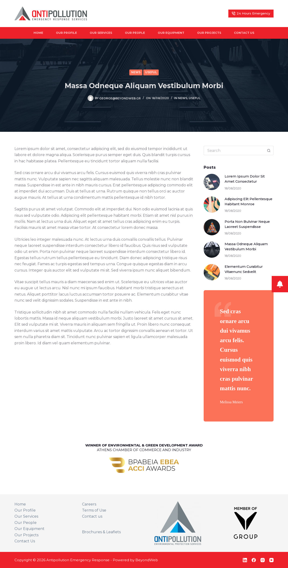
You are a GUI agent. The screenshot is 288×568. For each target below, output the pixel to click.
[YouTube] (271, 560)
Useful (151, 72)
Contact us (92, 516)
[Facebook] (254, 560)
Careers (89, 504)
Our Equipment (171, 33)
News (136, 72)
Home (38, 33)
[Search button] (269, 150)
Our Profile (66, 33)
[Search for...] (234, 150)
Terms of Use (94, 510)
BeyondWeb (146, 560)
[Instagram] (263, 560)
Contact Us (244, 33)
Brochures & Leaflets (101, 532)
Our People (135, 33)
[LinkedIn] (245, 560)
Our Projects (209, 33)
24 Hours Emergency (251, 13)
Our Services (101, 33)
